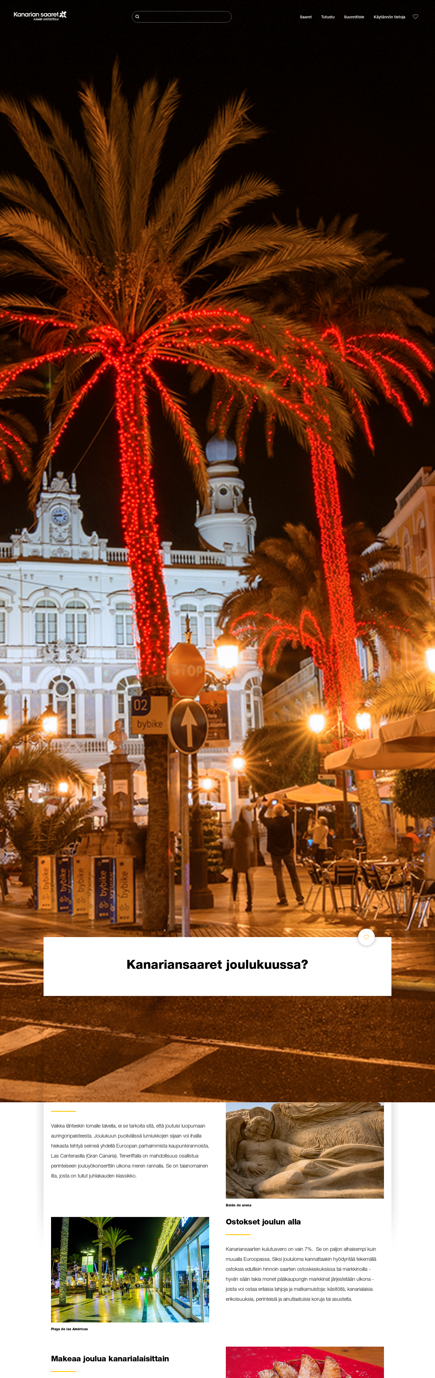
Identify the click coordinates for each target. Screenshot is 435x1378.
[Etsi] (182, 16)
